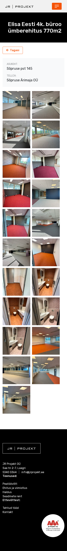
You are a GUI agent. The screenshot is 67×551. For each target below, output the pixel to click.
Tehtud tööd (11, 508)
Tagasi (14, 50)
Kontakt (8, 512)
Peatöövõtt (10, 483)
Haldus (7, 492)
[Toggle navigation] (57, 6)
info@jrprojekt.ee (32, 472)
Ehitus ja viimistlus (15, 488)
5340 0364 (10, 472)
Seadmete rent (12, 496)
